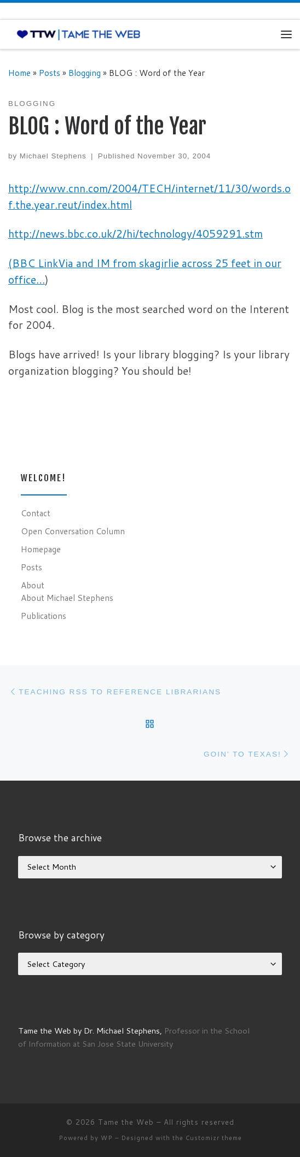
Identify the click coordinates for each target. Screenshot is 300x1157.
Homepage (41, 549)
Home (19, 73)
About (32, 585)
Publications (43, 616)
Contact (35, 513)
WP (107, 1138)
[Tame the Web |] (78, 34)
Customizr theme (214, 1138)
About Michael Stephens (67, 598)
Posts (49, 73)
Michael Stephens (53, 156)
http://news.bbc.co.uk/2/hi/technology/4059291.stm (135, 233)
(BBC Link (33, 263)
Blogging (84, 73)
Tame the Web (126, 1122)
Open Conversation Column (73, 531)
